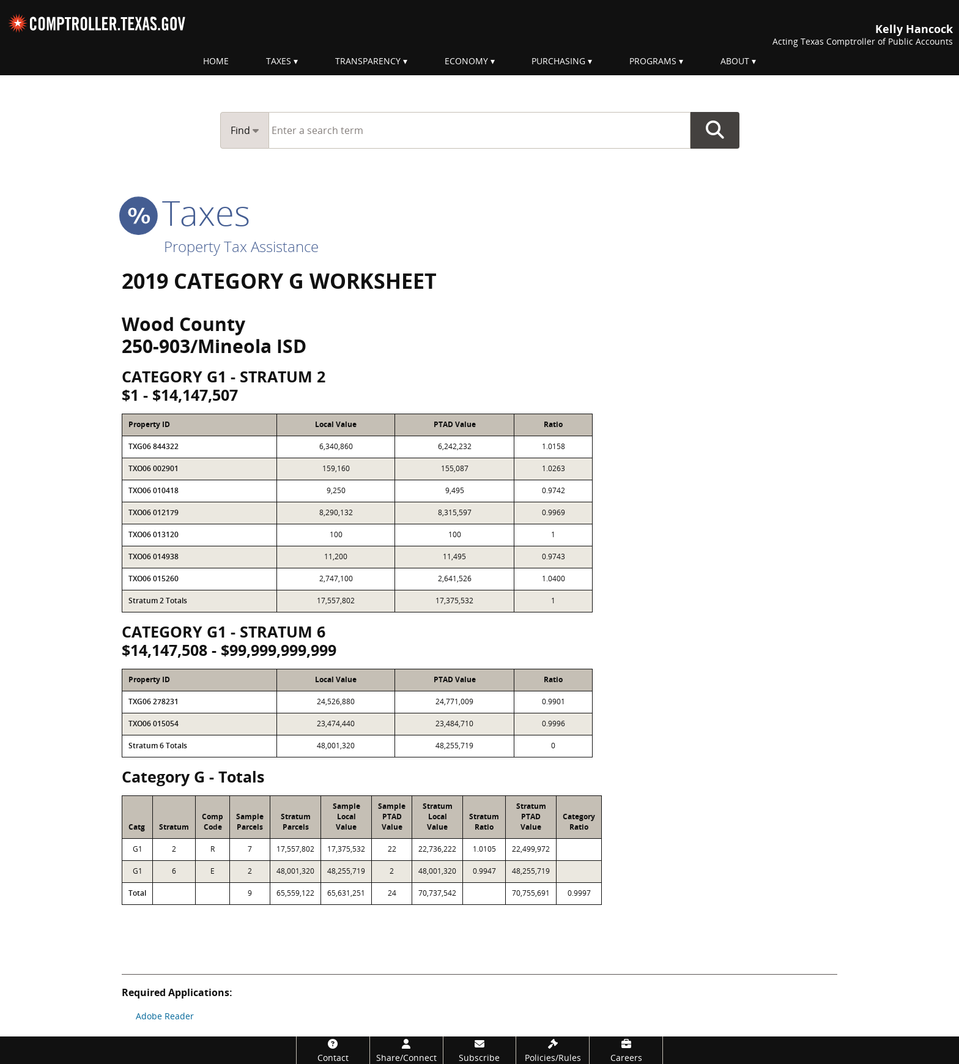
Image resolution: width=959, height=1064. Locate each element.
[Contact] (333, 1050)
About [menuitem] (734, 61)
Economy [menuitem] (466, 61)
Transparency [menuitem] (368, 61)
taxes (186, 212)
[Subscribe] (479, 1050)
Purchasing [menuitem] (558, 61)
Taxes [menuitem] (278, 61)
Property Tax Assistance (241, 246)
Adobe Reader (165, 1016)
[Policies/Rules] (552, 1050)
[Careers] (626, 1050)
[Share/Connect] (406, 1050)
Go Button (715, 130)
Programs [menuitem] (652, 61)
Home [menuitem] (216, 61)
